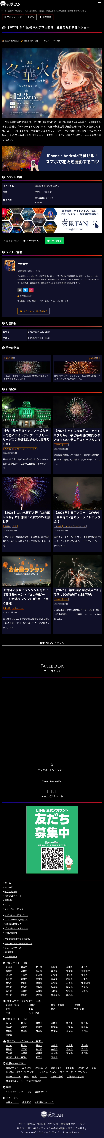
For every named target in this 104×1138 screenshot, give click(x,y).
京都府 (24, 983)
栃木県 (39, 971)
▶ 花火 (30, 17)
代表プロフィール (13, 896)
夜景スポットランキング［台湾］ (25, 1041)
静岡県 (69, 979)
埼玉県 (9, 975)
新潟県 (39, 975)
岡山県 (39, 986)
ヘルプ (8, 904)
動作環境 (9, 952)
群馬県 (54, 971)
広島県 (54, 986)
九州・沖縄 (34, 1013)
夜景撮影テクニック (44, 1102)
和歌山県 (85, 983)
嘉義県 (84, 1049)
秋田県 (69, 967)
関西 (53, 1009)
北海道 (9, 967)
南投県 (9, 1031)
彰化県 (84, 1027)
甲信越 (77, 1005)
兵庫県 (39, 983)
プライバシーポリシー (15, 909)
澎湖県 (69, 1031)
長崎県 (84, 991)
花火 (94, 1067)
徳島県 (84, 986)
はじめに (9, 887)
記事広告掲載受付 (13, 924)
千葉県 (24, 975)
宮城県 (54, 967)
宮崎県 (39, 994)
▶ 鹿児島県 (45, 17)
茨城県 (24, 971)
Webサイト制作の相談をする (18, 943)
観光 (34, 1076)
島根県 (24, 986)
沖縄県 (69, 994)
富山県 (84, 975)
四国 (8, 1013)
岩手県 (39, 967)
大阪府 (9, 983)
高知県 (39, 991)
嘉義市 (54, 1057)
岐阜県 (54, 979)
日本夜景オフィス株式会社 (43, 1128)
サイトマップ (11, 956)
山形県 (84, 967)
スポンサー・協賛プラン (16, 915)
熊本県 (9, 994)
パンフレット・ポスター (16, 928)
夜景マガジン (12, 1102)
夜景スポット (12, 1067)
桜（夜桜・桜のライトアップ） (20, 1072)
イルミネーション (47, 1072)
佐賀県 (69, 991)
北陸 (8, 1009)
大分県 (24, 994)
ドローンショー (13, 1076)
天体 (26, 1076)
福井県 (24, 979)
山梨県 (54, 975)
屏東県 (54, 1027)
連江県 (9, 1035)
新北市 (24, 1023)
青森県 (24, 967)
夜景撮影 (69, 1067)
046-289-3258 (50, 1124)
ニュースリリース (13, 948)
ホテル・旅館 (57, 1076)
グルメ (43, 1076)
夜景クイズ (83, 1067)
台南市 (24, 1027)
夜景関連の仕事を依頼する (17, 939)
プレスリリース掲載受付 (16, 919)
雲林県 (69, 1049)
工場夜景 (26, 1067)
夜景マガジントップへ (52, 642)
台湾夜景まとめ (33, 1081)
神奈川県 (85, 971)
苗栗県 (24, 1031)
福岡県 (54, 991)
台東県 (69, 1027)
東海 (31, 1009)
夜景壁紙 (26, 1102)
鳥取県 (9, 986)
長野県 (69, 975)
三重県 (84, 979)
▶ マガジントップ (13, 17)
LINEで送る (54, 240)
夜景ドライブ (41, 1091)
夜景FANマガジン (16, 1063)
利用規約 (9, 900)
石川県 (9, 979)
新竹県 (84, 1023)
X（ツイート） (32, 240)
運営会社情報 (11, 891)
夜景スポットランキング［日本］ (25, 1000)
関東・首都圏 (57, 1005)
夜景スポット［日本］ (18, 962)
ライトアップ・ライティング (73, 1072)
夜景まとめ (56, 1067)
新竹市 (69, 1023)
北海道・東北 (12, 1005)
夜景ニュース (41, 1067)
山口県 (69, 986)
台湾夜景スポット (75, 1076)
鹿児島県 (55, 994)
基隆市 (54, 1023)
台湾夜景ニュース (14, 1081)
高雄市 (39, 1027)
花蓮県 (54, 1031)
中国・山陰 (79, 1009)
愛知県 (39, 979)
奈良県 (69, 983)
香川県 (9, 991)
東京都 (69, 971)
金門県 (84, 1031)
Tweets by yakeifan (52, 781)
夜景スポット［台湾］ (18, 1019)
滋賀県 (54, 983)
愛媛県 (24, 991)
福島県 (9, 971)
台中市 (9, 1027)
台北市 (9, 1023)
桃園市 (39, 1023)
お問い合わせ (11, 932)
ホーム (8, 883)
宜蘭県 (39, 1031)
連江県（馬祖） (13, 1057)
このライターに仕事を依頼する (33, 311)
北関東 (32, 1005)
